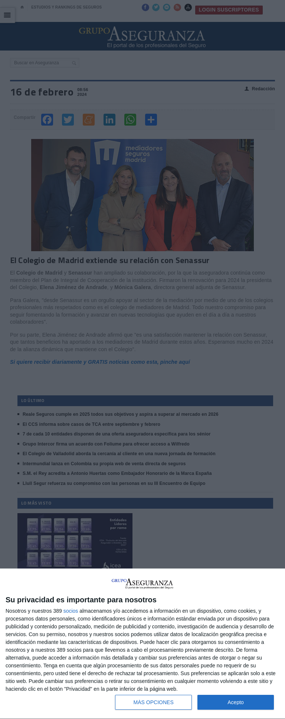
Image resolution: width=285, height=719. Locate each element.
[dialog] (142, 644)
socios (70, 610)
